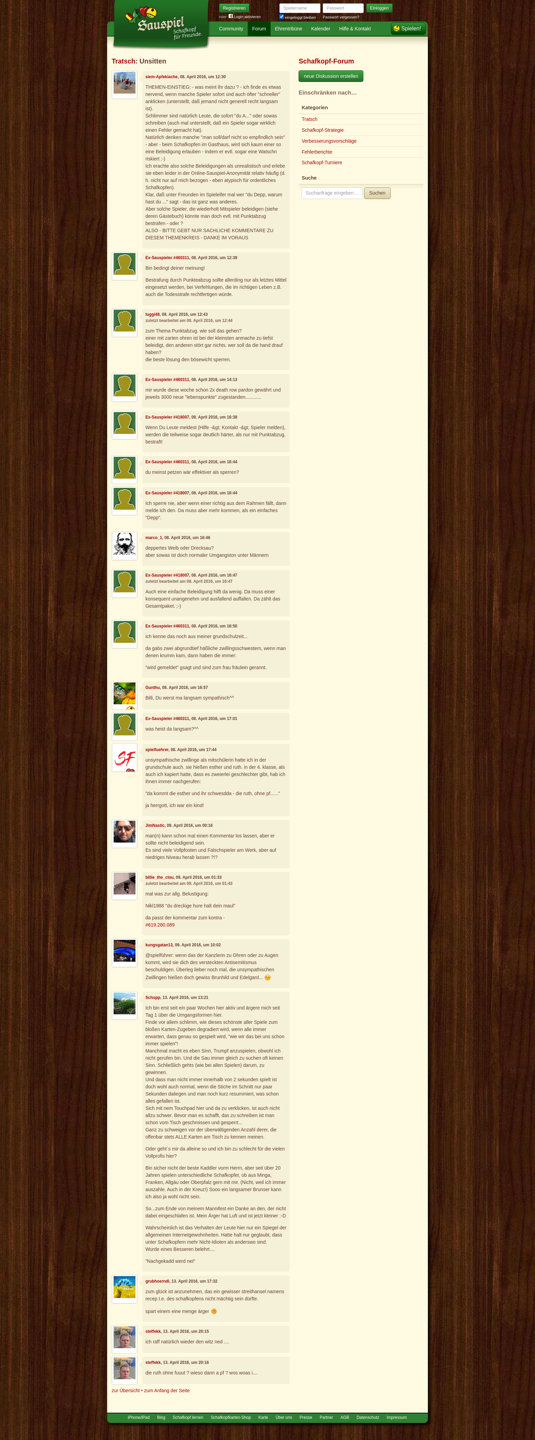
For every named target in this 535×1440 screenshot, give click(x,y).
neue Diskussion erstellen (331, 76)
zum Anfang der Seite (167, 1390)
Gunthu (152, 687)
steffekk (153, 1331)
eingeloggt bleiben (297, 17)
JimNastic (154, 825)
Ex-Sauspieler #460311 (167, 257)
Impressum (397, 1417)
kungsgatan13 (159, 945)
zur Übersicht (126, 1390)
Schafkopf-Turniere (322, 162)
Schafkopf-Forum (326, 61)
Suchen (377, 193)
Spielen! (411, 28)
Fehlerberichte (317, 152)
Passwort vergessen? (341, 17)
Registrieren (234, 8)
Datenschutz (368, 1417)
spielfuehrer (156, 749)
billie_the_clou (159, 877)
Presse (306, 1417)
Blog (161, 1417)
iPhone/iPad (138, 1417)
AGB (345, 1417)
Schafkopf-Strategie (323, 130)
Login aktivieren (245, 17)
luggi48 (152, 314)
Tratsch (123, 61)
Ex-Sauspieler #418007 (167, 417)
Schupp (152, 997)
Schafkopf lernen (188, 1417)
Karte (263, 1417)
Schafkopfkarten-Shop (231, 1417)
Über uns (284, 1417)
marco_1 (153, 537)
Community (231, 28)
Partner (326, 1417)
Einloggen (379, 8)
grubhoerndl (157, 1281)
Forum (259, 28)
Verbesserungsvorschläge (329, 141)
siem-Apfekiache (161, 76)
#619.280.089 (160, 925)
